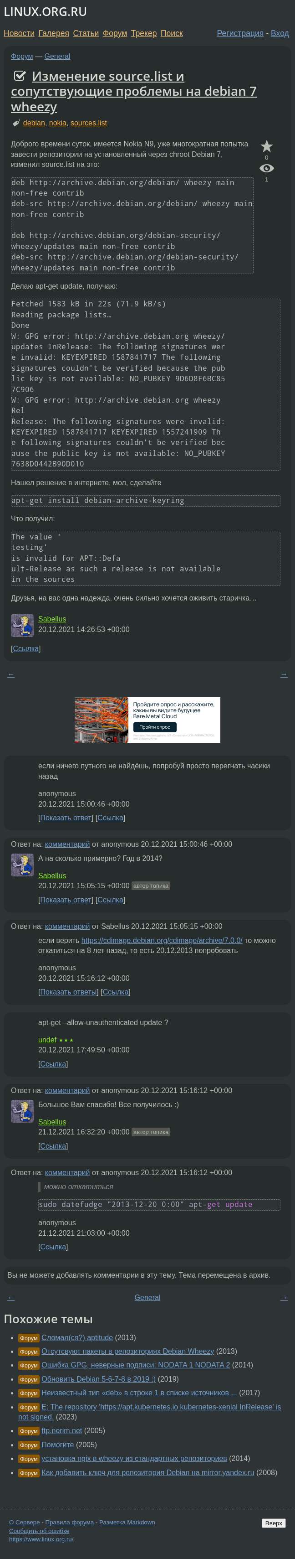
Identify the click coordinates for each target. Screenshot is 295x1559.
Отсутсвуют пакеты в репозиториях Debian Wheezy (127, 1351)
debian (34, 123)
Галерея (54, 33)
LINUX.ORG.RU (45, 12)
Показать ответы (68, 992)
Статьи (86, 33)
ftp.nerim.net (61, 1431)
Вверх (273, 1523)
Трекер (144, 33)
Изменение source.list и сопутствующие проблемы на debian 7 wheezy (134, 91)
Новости (19, 33)
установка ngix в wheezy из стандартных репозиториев (134, 1458)
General (58, 56)
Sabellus (52, 619)
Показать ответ (65, 818)
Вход (280, 33)
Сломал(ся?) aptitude (77, 1337)
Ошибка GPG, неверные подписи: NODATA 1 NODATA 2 (135, 1365)
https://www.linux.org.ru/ (41, 1539)
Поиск (172, 33)
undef (47, 1040)
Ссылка (26, 649)
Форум (115, 33)
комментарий (67, 844)
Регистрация (240, 33)
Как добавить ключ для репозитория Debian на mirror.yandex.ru (147, 1472)
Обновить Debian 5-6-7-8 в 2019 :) (98, 1379)
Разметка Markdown (127, 1522)
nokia (57, 123)
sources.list (89, 123)
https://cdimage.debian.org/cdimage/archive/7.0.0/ (162, 940)
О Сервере (24, 1522)
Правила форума (70, 1522)
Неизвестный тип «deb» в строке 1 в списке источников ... (139, 1393)
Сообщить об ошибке (39, 1531)
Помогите (57, 1445)
